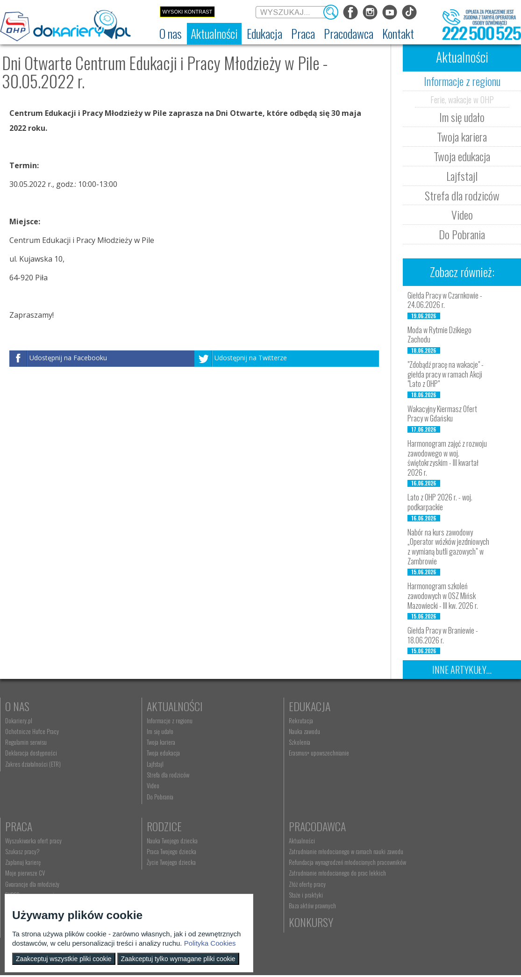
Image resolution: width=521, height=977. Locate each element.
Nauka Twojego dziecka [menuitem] (30, 840)
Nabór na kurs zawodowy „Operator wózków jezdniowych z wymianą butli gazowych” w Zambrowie (448, 547)
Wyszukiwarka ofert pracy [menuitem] (416, 720)
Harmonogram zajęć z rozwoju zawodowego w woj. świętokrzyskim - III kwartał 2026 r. (447, 458)
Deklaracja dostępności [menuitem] (31, 752)
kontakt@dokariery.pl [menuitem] (285, 851)
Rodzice (22, 826)
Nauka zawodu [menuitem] (276, 731)
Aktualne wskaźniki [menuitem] (409, 785)
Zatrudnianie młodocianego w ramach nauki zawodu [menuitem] (190, 851)
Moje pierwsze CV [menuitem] (408, 752)
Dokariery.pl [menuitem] (18, 720)
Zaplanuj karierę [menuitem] (405, 742)
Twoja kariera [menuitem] (147, 742)
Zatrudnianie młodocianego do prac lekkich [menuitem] (181, 872)
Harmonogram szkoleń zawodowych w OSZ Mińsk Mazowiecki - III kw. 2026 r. (442, 595)
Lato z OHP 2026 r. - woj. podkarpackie (439, 502)
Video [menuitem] (139, 785)
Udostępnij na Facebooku (68, 358)
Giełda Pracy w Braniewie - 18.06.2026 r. (442, 635)
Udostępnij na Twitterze (250, 358)
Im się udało (462, 116)
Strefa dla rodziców (462, 195)
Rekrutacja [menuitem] (272, 720)
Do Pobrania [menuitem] (146, 796)
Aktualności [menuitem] (146, 840)
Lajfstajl (462, 175)
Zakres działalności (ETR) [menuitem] (33, 764)
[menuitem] (171, 33)
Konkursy (410, 826)
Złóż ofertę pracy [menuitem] (151, 884)
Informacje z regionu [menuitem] (155, 720)
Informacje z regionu (462, 80)
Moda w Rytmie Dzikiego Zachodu (439, 334)
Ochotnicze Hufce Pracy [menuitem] (32, 731)
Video (462, 214)
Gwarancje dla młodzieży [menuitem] (415, 764)
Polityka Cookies (210, 943)
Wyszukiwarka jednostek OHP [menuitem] (293, 840)
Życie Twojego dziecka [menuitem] (29, 862)
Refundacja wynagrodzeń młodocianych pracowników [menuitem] (191, 862)
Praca (401, 706)
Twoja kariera (462, 136)
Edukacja (281, 706)
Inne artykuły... (462, 670)
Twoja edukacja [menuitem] (149, 752)
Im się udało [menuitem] (146, 731)
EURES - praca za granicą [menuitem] (415, 774)
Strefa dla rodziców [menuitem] (154, 774)
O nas (17, 706)
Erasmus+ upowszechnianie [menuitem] (290, 752)
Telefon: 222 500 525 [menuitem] (285, 862)
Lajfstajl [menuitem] (141, 764)
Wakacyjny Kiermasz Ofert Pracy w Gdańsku (442, 413)
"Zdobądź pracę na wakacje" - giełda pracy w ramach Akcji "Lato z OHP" (445, 374)
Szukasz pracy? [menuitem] (405, 731)
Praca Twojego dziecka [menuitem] (30, 851)
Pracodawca (161, 826)
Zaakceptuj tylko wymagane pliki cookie (178, 959)
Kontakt (279, 826)
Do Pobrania (462, 234)
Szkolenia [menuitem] (271, 742)
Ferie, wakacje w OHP (462, 99)
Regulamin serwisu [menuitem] (26, 742)
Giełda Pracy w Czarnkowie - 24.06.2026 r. (444, 300)
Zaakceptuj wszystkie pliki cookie (64, 959)
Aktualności (161, 706)
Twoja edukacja (462, 156)
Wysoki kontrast (187, 11)
